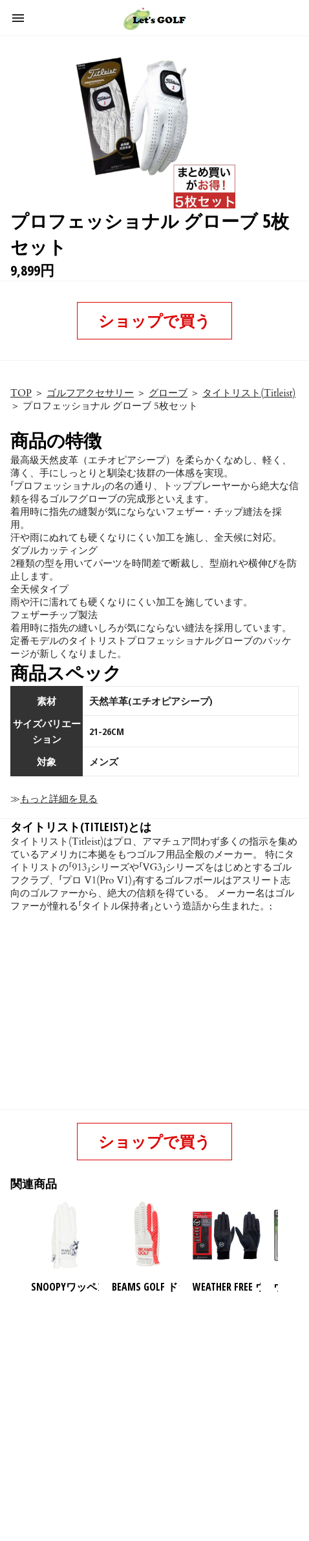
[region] (152, 1398)
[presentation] (289, 1235)
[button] (18, 18)
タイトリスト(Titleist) (248, 393)
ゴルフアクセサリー (90, 393)
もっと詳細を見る (59, 798)
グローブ (168, 393)
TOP (21, 393)
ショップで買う (154, 320)
